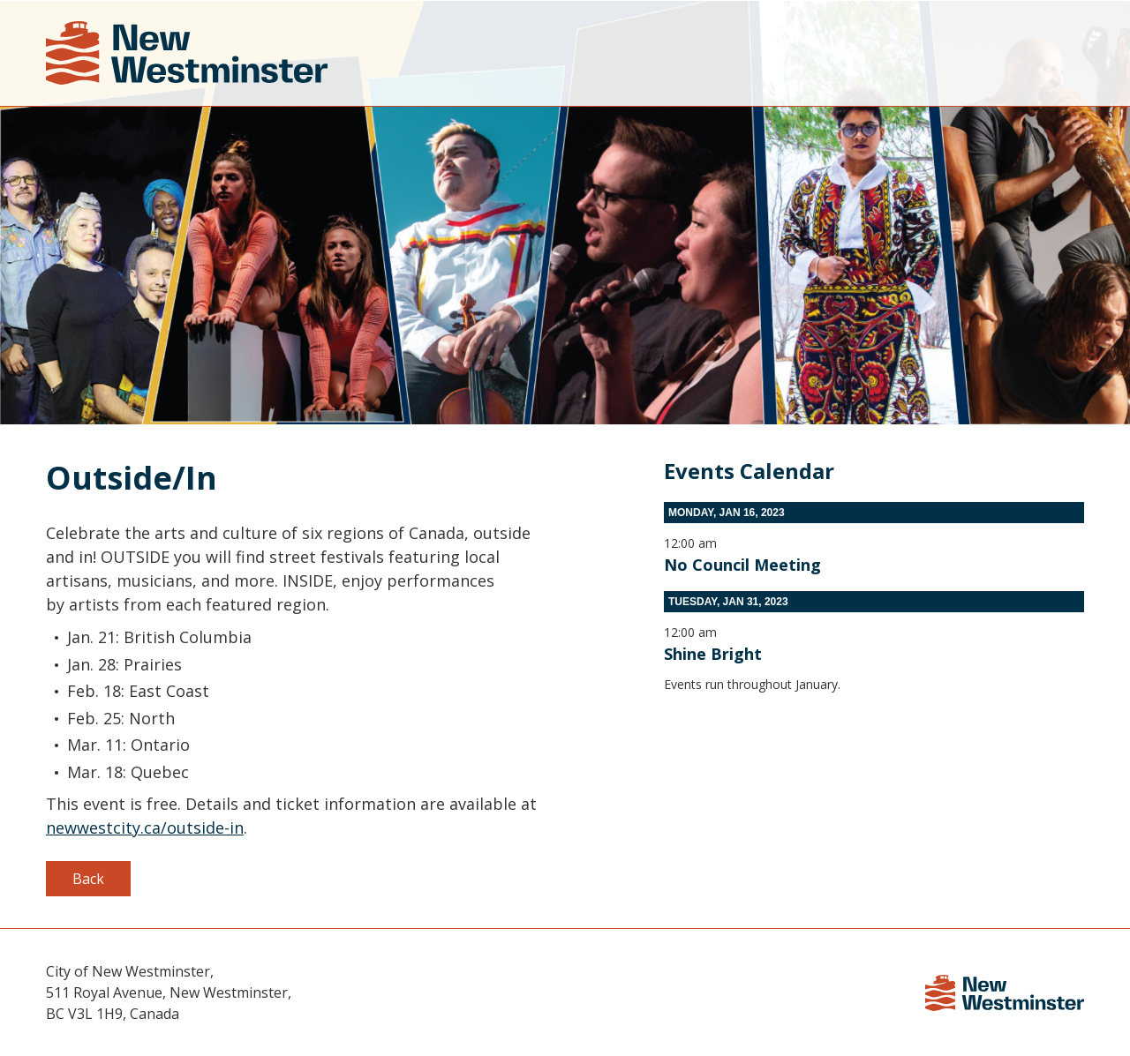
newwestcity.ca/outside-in (145, 827)
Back (88, 878)
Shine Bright (713, 653)
